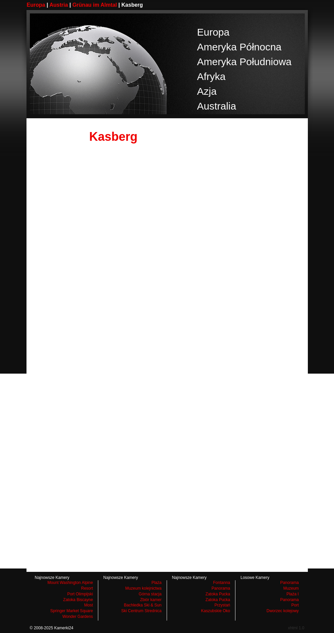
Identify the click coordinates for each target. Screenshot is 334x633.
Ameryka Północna (239, 46)
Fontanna (221, 582)
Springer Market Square (71, 610)
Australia (216, 106)
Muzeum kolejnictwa (143, 588)
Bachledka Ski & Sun (143, 605)
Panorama (221, 588)
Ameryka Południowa (244, 61)
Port (295, 605)
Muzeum (291, 588)
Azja (207, 91)
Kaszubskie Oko (215, 610)
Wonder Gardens (77, 616)
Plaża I (292, 594)
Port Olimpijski (80, 594)
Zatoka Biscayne (78, 599)
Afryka (211, 76)
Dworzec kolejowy (283, 610)
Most (88, 605)
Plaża (157, 582)
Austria (58, 5)
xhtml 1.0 (296, 628)
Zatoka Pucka (218, 594)
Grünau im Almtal (94, 5)
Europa (36, 5)
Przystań (222, 605)
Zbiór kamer (151, 599)
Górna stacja (150, 594)
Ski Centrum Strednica (141, 610)
